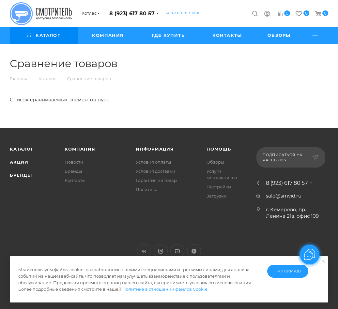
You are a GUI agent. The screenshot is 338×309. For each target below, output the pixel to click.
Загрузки (217, 196)
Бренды (21, 175)
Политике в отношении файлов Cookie (164, 289)
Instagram (161, 251)
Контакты (75, 180)
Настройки (219, 186)
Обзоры (215, 162)
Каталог (22, 149)
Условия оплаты (153, 162)
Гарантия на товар (156, 180)
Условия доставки (155, 171)
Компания (80, 149)
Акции (19, 162)
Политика (147, 189)
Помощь (219, 149)
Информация (155, 149)
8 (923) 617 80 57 (132, 13)
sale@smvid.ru (283, 196)
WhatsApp (194, 251)
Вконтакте (144, 251)
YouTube (177, 251)
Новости (74, 162)
